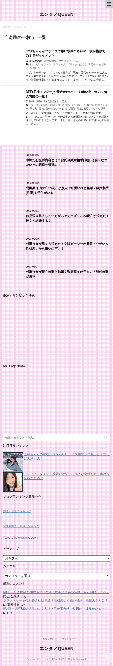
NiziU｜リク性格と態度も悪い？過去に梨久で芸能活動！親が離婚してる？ (56, 592)
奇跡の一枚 (94, 64)
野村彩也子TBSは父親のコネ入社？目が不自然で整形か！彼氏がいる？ (53, 608)
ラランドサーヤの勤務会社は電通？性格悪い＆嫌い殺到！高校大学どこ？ (55, 600)
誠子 (103, 108)
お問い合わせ (50, 639)
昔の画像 (70, 108)
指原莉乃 (35, 67)
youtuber (52, 60)
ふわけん (34, 64)
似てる (83, 64)
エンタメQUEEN (56, 14)
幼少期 (34, 108)
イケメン (46, 64)
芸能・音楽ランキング (17, 511)
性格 (41, 108)
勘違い (45, 104)
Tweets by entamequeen (20, 537)
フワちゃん (59, 64)
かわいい (34, 104)
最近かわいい (91, 108)
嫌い (105, 64)
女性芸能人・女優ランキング (21, 526)
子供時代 (88, 104)
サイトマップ (69, 639)
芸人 (75, 60)
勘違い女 (55, 104)
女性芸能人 (65, 60)
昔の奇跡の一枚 (55, 108)
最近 (79, 108)
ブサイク (72, 64)
